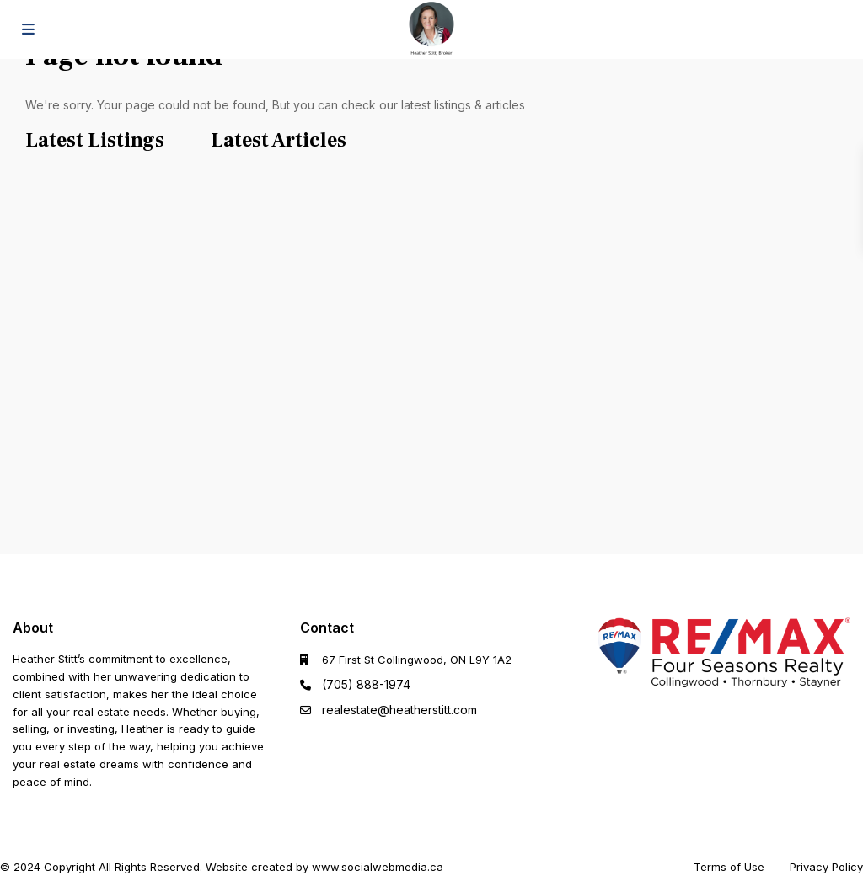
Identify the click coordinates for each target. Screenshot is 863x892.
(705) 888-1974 (366, 684)
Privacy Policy (826, 866)
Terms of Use (729, 866)
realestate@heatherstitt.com (399, 709)
